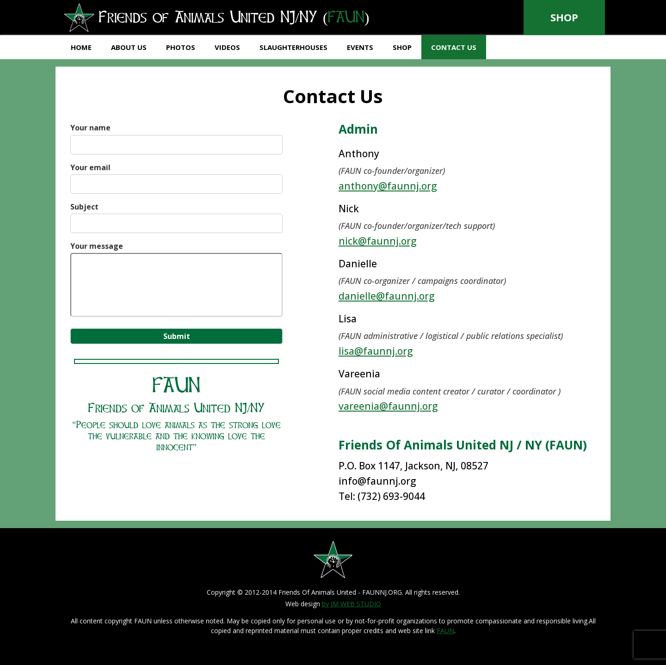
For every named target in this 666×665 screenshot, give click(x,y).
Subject (176, 215)
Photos (180, 47)
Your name (176, 136)
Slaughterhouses (293, 47)
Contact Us (453, 47)
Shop (564, 17)
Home (81, 47)
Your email (176, 175)
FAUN (445, 630)
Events (360, 47)
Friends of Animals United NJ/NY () (230, 18)
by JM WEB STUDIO (351, 603)
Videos (227, 47)
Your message (176, 280)
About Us (129, 47)
